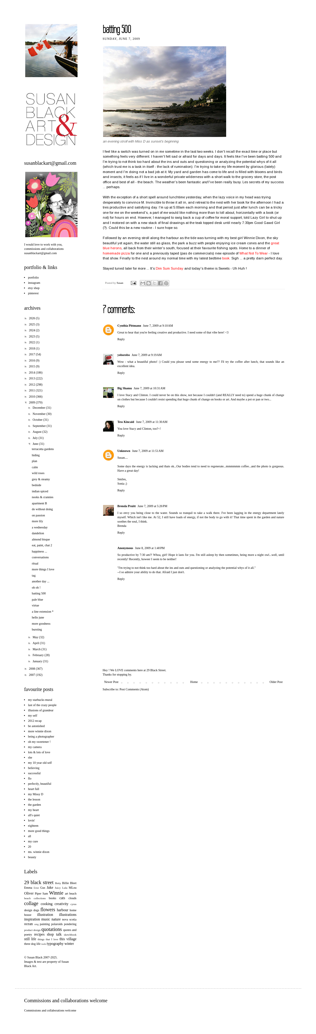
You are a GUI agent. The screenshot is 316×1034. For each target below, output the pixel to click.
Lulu (64, 887)
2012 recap (35, 720)
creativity (61, 904)
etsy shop (34, 288)
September (39, 426)
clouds (72, 898)
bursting (37, 629)
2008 (32, 668)
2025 (32, 324)
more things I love (43, 569)
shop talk (54, 934)
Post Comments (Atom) (134, 689)
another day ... (41, 581)
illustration (45, 914)
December (39, 407)
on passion (38, 515)
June (36, 443)
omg (36, 924)
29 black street (39, 882)
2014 (32, 372)
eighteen (33, 825)
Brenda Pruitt (127, 506)
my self (32, 715)
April (36, 643)
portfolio (33, 277)
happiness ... (39, 551)
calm (35, 467)
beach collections (35, 898)
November (39, 414)
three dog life (32, 943)
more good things (39, 831)
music (45, 919)
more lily (37, 521)
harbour (62, 910)
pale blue (37, 599)
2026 (32, 318)
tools (43, 944)
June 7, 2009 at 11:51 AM (147, 451)
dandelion (38, 533)
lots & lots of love (39, 752)
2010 (32, 396)
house (27, 914)
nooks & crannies (43, 497)
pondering (70, 924)
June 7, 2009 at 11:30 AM (151, 422)
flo (29, 778)
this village (68, 939)
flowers (47, 909)
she (30, 757)
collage (31, 903)
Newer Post (111, 682)
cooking (47, 904)
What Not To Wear (254, 253)
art (66, 893)
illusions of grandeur (41, 710)
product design (32, 930)
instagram (34, 282)
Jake (50, 887)
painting (45, 924)
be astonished (36, 726)
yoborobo (124, 355)
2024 (32, 330)
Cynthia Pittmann (129, 325)
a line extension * (43, 611)
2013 (32, 378)
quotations (51, 929)
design (28, 910)
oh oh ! (36, 587)
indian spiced (40, 491)
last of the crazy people (42, 705)
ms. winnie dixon (38, 852)
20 (29, 846)
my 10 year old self (40, 762)
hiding (36, 455)
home (73, 910)
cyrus (73, 904)
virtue (35, 605)
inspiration (32, 919)
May (36, 637)
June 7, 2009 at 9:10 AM (158, 325)
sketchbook (70, 934)
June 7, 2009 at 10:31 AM (149, 388)
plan (34, 461)
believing (33, 768)
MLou (73, 887)
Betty (58, 883)
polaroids (56, 924)
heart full (33, 789)
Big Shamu (125, 388)
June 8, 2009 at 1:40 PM (150, 548)
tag (34, 575)
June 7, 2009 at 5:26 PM (152, 506)
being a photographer (41, 736)
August (37, 431)
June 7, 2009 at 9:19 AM (147, 355)
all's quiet (34, 815)
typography (55, 943)
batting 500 (39, 593)
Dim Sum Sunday (169, 268)
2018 (32, 348)
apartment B (39, 503)
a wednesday (40, 527)
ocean (28, 924)
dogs (36, 910)
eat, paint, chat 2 (42, 545)
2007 (32, 674)
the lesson (34, 799)
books (52, 898)
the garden (34, 804)
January (38, 661)
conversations (40, 557)
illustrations (68, 914)
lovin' (31, 820)
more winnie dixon (39, 731)
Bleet (73, 883)
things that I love (48, 939)
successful (34, 773)
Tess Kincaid (126, 422)
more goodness (41, 623)
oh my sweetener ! (39, 741)
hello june (38, 617)
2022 (32, 342)
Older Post (276, 682)
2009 (32, 402)
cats (62, 898)
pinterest (33, 293)
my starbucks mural (40, 699)
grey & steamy (41, 479)
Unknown (124, 451)
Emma (28, 887)
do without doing (42, 509)
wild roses (38, 473)
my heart (33, 810)
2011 (32, 390)
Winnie (56, 892)
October (38, 419)
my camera (35, 747)
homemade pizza (116, 253)
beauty (32, 857)
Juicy (58, 887)
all (29, 836)
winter (69, 943)
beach (72, 893)
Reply (121, 339)
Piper (38, 893)
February (39, 655)
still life (30, 939)
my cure (33, 841)
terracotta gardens (43, 449)
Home (194, 682)
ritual (35, 563)
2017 (32, 354)
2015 (32, 366)
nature (56, 919)
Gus (42, 887)
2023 (32, 336)
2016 (32, 360)
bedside (37, 485)
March (37, 649)
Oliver (29, 893)
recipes (39, 934)
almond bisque (41, 539)
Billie (65, 883)
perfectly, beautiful (39, 783)
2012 (32, 384)
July (35, 438)
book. (226, 258)
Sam (45, 893)
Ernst (36, 888)
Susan (120, 282)
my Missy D (35, 794)
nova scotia (69, 919)
